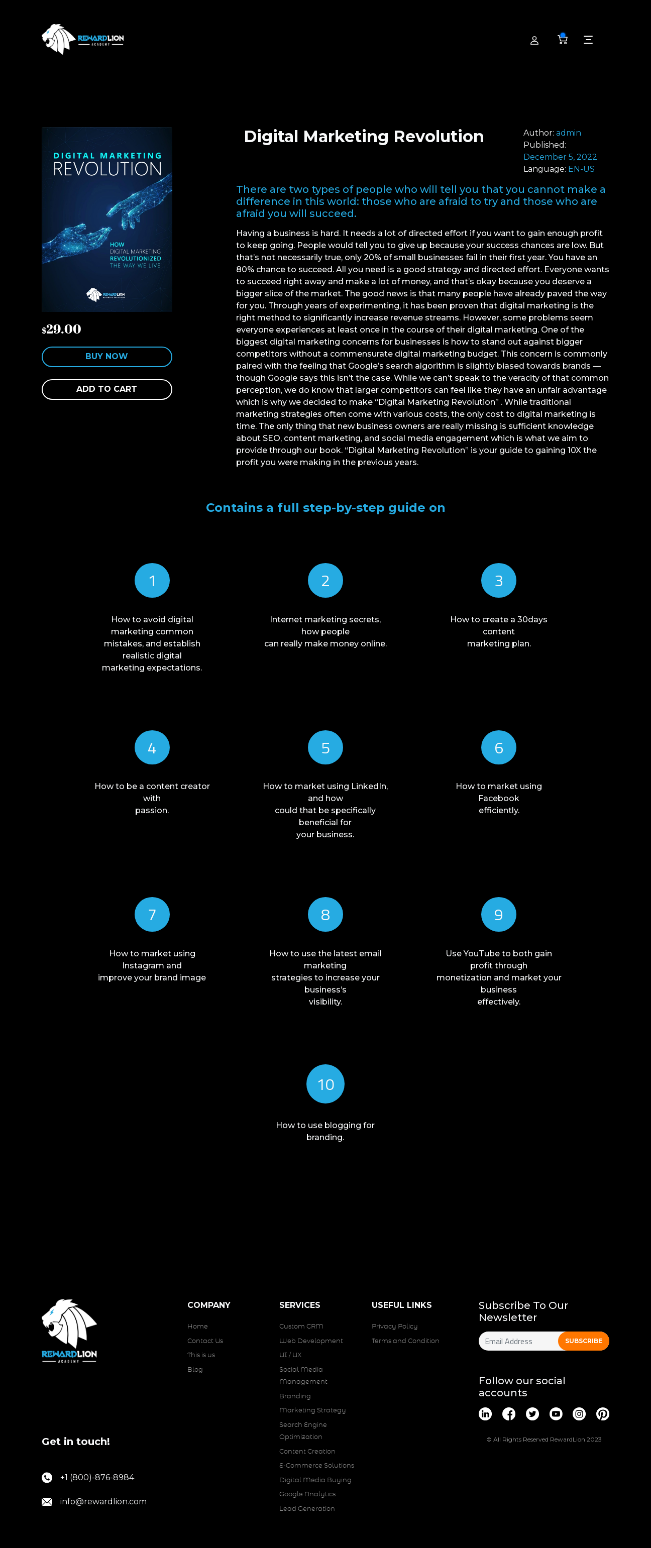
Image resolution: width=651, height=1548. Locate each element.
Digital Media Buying (315, 1480)
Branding (295, 1396)
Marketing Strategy (312, 1410)
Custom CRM (301, 1326)
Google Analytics (307, 1494)
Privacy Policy (395, 1326)
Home (197, 1326)
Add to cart (106, 389)
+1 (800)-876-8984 (88, 1478)
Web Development (311, 1341)
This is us (201, 1355)
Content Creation (307, 1452)
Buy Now (106, 356)
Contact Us (205, 1341)
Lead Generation (307, 1509)
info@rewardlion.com (94, 1502)
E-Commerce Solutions (316, 1466)
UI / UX (290, 1355)
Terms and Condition (406, 1341)
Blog (195, 1370)
